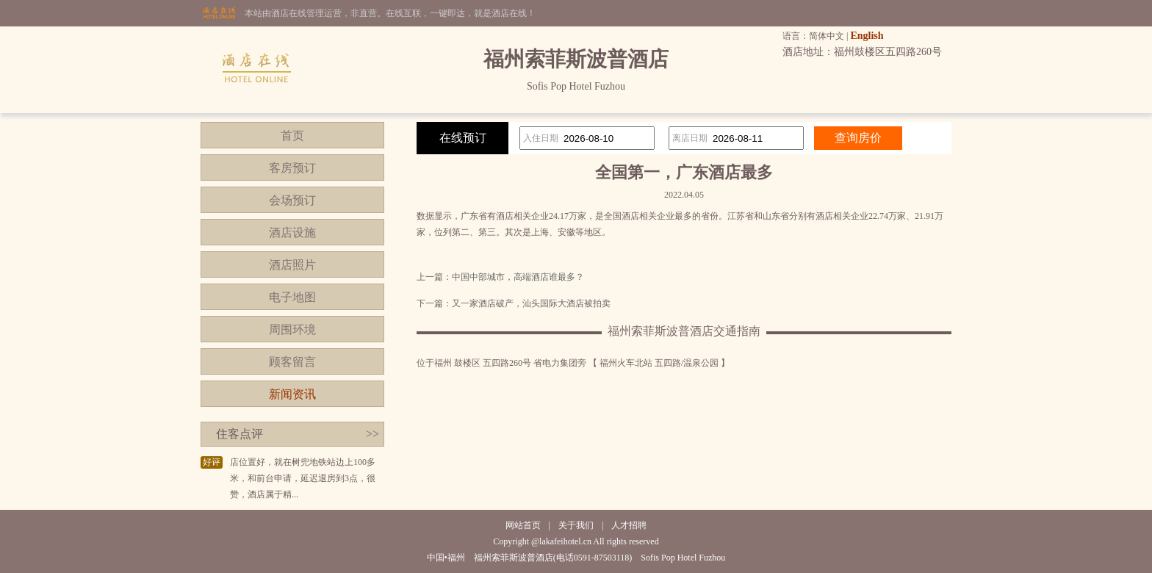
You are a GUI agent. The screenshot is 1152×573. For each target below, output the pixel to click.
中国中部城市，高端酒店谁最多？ (518, 277)
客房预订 (292, 168)
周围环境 (292, 329)
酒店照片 (292, 265)
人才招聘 (629, 525)
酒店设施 (292, 232)
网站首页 (523, 525)
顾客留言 (292, 362)
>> (372, 434)
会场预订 (292, 200)
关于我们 (576, 525)
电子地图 (292, 297)
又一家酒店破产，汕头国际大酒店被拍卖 (531, 303)
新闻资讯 (292, 394)
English (866, 35)
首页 (292, 135)
